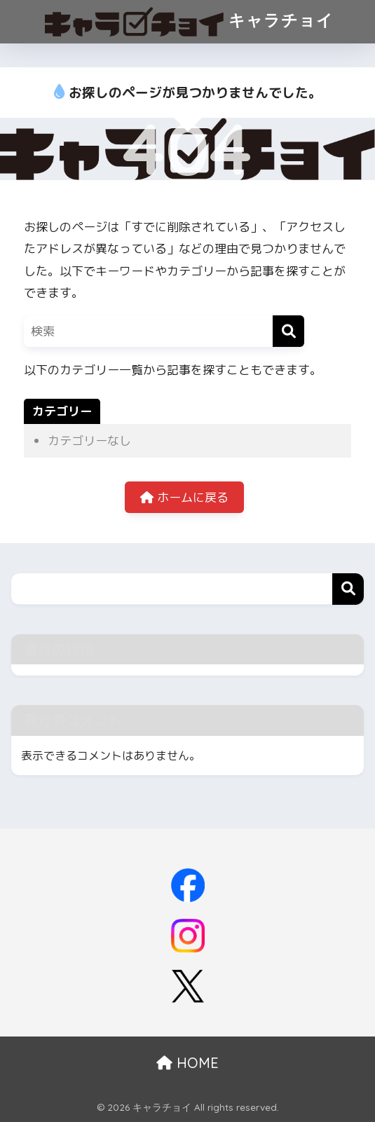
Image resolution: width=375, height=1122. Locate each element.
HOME (187, 1063)
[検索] (288, 331)
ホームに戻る (184, 497)
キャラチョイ (189, 21)
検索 (348, 589)
